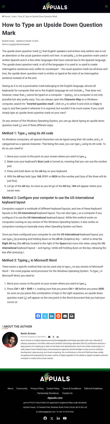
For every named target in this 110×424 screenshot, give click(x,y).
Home (6, 16)
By (3, 41)
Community (21, 388)
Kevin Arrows (8, 41)
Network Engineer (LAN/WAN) (33, 337)
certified (13, 44)
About (10, 388)
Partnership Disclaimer (48, 393)
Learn (13, 16)
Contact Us (67, 393)
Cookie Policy (53, 388)
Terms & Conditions (72, 388)
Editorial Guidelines (93, 388)
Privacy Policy (37, 388)
